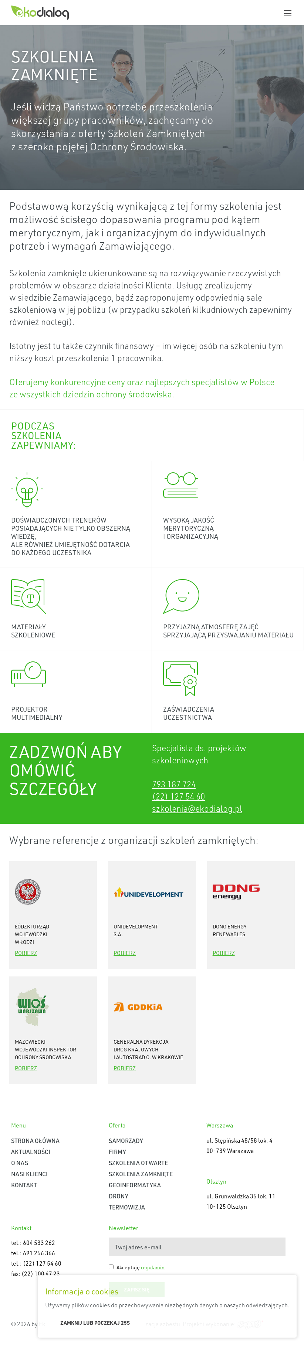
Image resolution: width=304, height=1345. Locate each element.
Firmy (117, 1152)
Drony (118, 1196)
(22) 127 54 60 (178, 796)
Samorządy (126, 1140)
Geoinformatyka (135, 1185)
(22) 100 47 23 (40, 1273)
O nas (19, 1163)
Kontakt (24, 1185)
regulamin (153, 1267)
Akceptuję (140, 1267)
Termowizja (127, 1207)
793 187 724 (174, 784)
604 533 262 (39, 1242)
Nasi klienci (29, 1174)
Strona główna (35, 1140)
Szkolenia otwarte (138, 1163)
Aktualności (30, 1152)
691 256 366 (39, 1253)
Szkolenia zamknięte (141, 1174)
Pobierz (26, 952)
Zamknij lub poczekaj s (95, 1322)
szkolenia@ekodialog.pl (197, 808)
